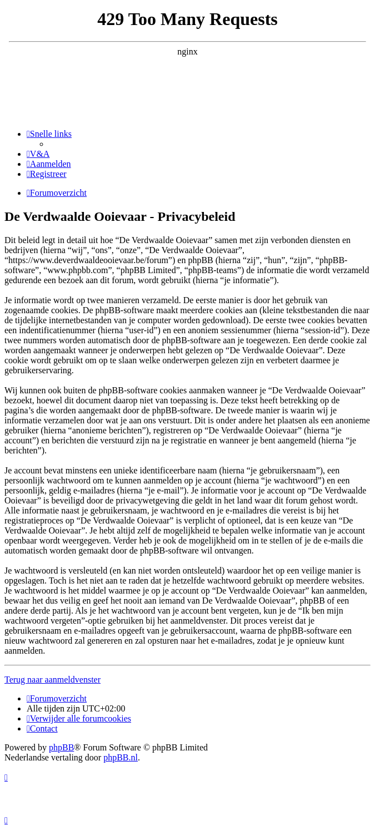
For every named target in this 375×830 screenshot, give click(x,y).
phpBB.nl (120, 757)
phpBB (61, 747)
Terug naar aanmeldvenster (52, 679)
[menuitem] (38, 154)
